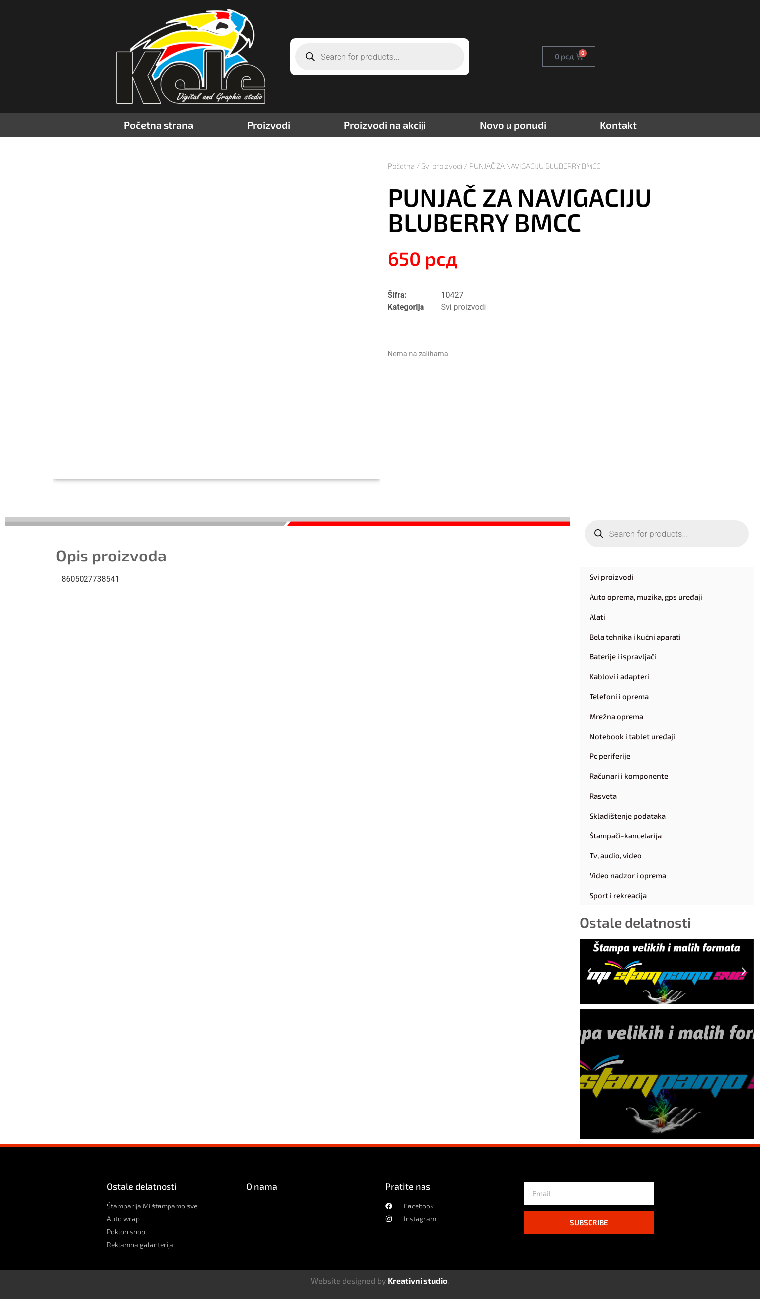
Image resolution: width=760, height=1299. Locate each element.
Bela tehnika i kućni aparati (635, 636)
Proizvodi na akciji (385, 125)
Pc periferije (610, 755)
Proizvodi (268, 125)
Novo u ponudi (513, 125)
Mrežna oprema (616, 716)
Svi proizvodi (442, 165)
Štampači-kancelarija (626, 835)
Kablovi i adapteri (619, 676)
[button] (589, 971)
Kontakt (618, 125)
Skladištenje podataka (628, 815)
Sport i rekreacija (618, 895)
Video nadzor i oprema (628, 875)
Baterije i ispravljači (623, 656)
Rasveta (603, 795)
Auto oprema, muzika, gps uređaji (646, 596)
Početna (401, 165)
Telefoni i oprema (619, 696)
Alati (597, 616)
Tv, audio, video (616, 855)
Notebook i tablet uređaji (632, 736)
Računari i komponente (629, 775)
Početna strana (158, 125)
